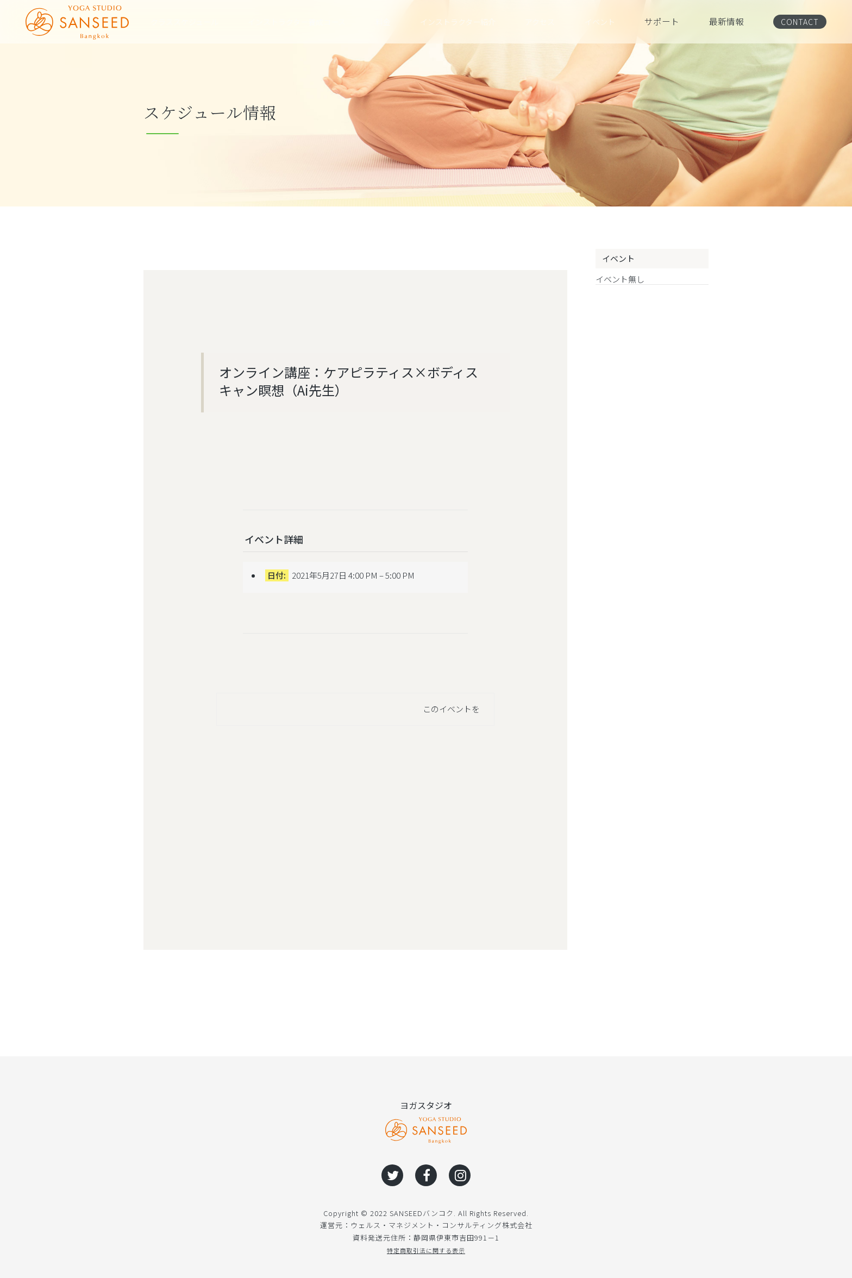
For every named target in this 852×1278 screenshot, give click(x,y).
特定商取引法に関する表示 (426, 1250)
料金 (395, 21)
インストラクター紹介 (470, 21)
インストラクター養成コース (308, 21)
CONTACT (797, 21)
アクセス (553, 21)
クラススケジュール (189, 21)
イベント (611, 21)
